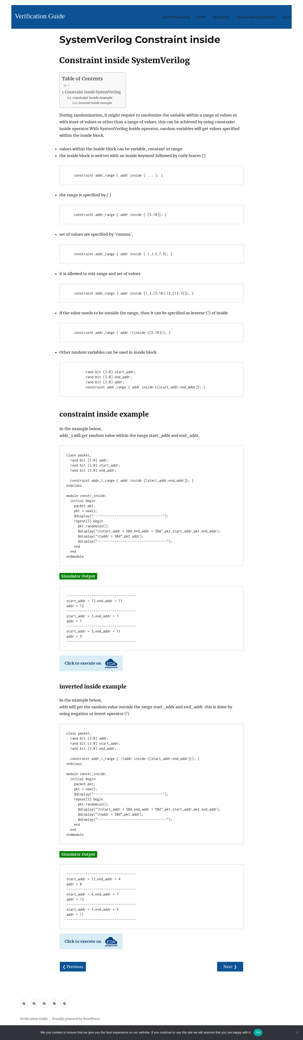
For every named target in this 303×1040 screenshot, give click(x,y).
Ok (258, 1032)
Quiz (287, 17)
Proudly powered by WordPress (76, 1019)
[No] (297, 1032)
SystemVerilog (176, 17)
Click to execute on (91, 664)
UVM (201, 17)
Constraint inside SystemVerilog (93, 92)
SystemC (221, 17)
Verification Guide (40, 16)
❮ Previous (72, 966)
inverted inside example (95, 103)
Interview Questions (256, 17)
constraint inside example (92, 98)
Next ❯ (230, 966)
